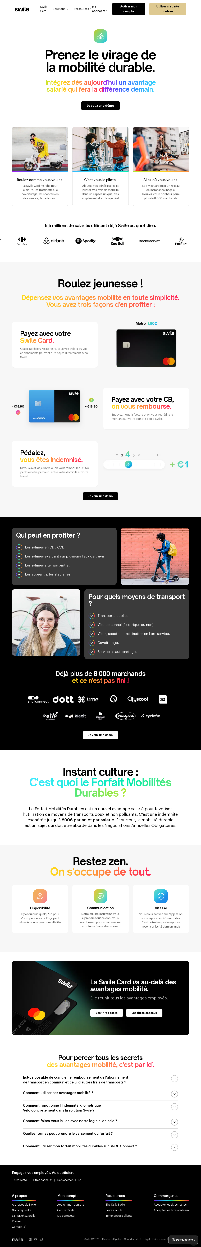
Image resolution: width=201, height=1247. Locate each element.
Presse (16, 1221)
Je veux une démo (100, 105)
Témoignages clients (119, 1215)
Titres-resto (19, 1180)
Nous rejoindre (21, 1210)
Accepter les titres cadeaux (171, 1210)
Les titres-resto (107, 1013)
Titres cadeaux (42, 1180)
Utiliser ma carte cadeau (167, 9)
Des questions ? (183, 1240)
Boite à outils (114, 1210)
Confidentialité (132, 1239)
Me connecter (66, 1215)
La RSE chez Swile (23, 1215)
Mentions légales (111, 1239)
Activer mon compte (128, 9)
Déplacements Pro (69, 1180)
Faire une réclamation (165, 1239)
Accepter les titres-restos (170, 1204)
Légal (147, 1239)
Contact (19, 1227)
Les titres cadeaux (144, 1013)
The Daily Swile (115, 1204)
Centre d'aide (65, 1210)
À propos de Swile (24, 1204)
